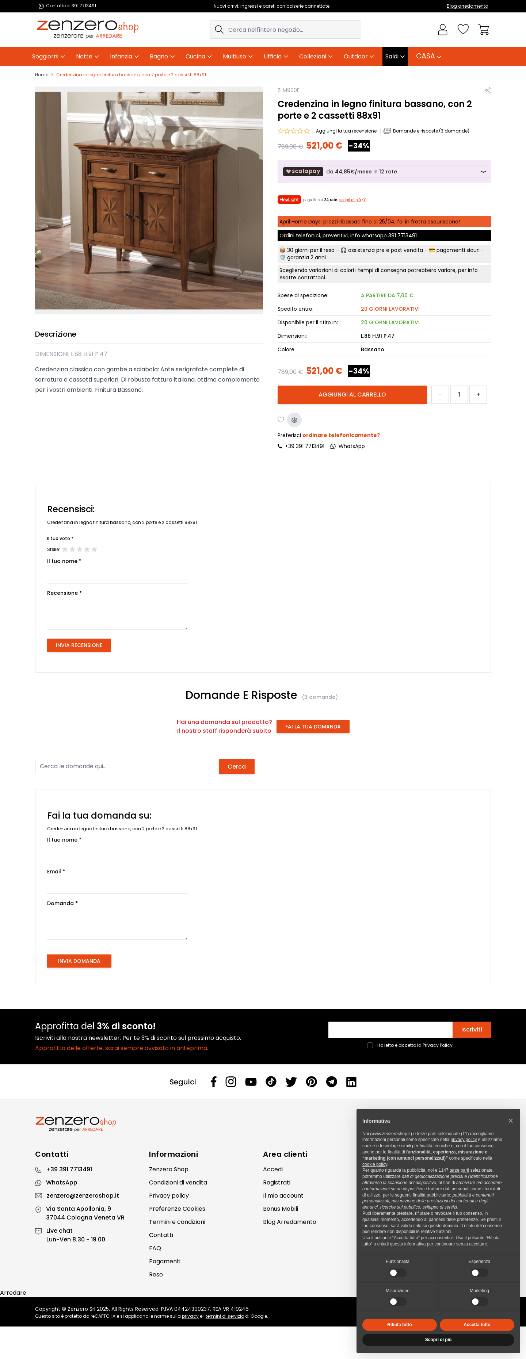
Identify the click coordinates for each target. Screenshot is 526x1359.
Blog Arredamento (289, 1222)
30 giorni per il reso (311, 250)
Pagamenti (164, 1261)
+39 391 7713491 (304, 446)
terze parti (459, 1170)
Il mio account (283, 1195)
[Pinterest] (311, 1081)
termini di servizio (225, 1316)
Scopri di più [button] (438, 1339)
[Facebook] (214, 1081)
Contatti (161, 1235)
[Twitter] (291, 1082)
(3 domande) (320, 697)
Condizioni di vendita (178, 1182)
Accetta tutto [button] (477, 1324)
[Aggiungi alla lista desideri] (281, 420)
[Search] (219, 29)
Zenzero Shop (168, 1169)
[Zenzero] (263, 1124)
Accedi (273, 1169)
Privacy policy (169, 1195)
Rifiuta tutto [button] (399, 1324)
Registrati (276, 1182)
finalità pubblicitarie (431, 1195)
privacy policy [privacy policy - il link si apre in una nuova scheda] (463, 1139)
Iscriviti (471, 1029)
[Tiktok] (271, 1081)
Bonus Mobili (280, 1209)
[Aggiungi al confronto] (294, 420)
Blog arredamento (467, 6)
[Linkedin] (351, 1081)
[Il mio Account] (443, 29)
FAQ (155, 1248)
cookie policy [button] (374, 1164)
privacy (190, 1316)
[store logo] (88, 29)
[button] (511, 1120)
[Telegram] (331, 1081)
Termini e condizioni (177, 1222)
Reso (156, 1274)
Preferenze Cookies (177, 1209)
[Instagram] (230, 1081)
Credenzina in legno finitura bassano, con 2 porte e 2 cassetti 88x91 (131, 75)
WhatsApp (61, 1182)
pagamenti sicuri (458, 250)
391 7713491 (402, 235)
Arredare (13, 1293)
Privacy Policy (438, 1045)
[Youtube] (251, 1081)
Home (41, 75)
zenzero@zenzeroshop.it (83, 1195)
